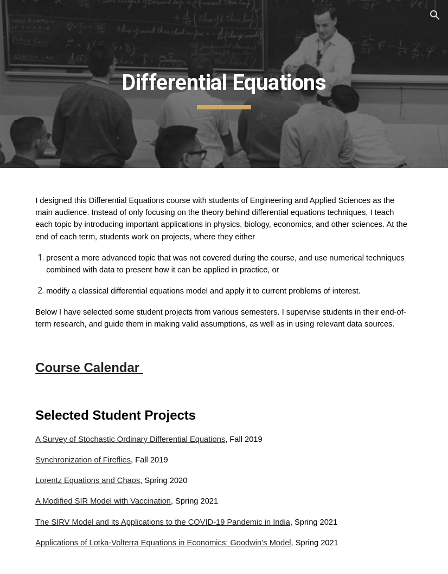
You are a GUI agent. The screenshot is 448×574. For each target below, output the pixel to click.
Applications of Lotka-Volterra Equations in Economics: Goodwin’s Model (163, 542)
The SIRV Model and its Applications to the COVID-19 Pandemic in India (162, 522)
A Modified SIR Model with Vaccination (103, 501)
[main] (224, 84)
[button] (435, 15)
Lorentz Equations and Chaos (87, 480)
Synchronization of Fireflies (83, 459)
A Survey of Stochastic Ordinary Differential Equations (130, 439)
